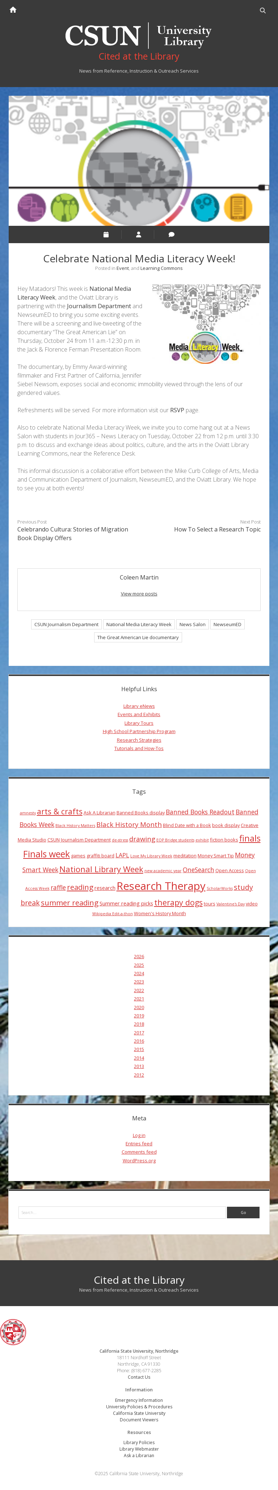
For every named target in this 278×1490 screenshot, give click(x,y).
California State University (139, 1413)
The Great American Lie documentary (138, 637)
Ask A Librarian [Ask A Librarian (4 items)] (99, 812)
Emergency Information (139, 1400)
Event (123, 268)
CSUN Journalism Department (66, 624)
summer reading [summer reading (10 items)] (69, 902)
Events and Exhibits (139, 714)
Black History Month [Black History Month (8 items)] (129, 824)
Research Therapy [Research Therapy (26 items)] (161, 886)
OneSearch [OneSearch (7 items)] (198, 869)
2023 (139, 981)
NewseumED (227, 624)
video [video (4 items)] (252, 903)
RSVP (177, 410)
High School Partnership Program (139, 731)
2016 (139, 1041)
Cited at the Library (139, 1280)
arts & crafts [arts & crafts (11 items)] (60, 811)
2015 (139, 1049)
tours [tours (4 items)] (209, 903)
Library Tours (139, 723)
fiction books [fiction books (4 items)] (224, 839)
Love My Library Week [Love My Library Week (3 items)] (151, 855)
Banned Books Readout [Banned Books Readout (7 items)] (200, 812)
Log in (139, 1135)
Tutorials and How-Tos (139, 748)
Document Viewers (139, 1420)
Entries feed (139, 1143)
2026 (139, 956)
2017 (139, 1032)
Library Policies (139, 1442)
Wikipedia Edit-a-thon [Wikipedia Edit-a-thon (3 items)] (112, 913)
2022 (139, 990)
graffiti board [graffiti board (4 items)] (100, 855)
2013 (139, 1066)
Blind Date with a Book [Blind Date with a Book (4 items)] (187, 825)
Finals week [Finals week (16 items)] (46, 854)
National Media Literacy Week (139, 624)
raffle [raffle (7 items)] (58, 887)
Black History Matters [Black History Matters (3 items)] (75, 825)
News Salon (193, 624)
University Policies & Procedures (139, 1407)
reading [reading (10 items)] (80, 887)
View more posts (139, 593)
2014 (139, 1058)
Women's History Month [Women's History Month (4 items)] (160, 913)
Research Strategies (139, 740)
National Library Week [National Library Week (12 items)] (101, 869)
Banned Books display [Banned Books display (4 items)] (141, 812)
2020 (139, 1007)
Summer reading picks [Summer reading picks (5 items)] (126, 903)
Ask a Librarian (139, 1455)
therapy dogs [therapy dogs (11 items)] (178, 902)
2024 (139, 973)
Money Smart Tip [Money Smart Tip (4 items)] (216, 855)
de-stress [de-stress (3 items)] (120, 840)
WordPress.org (139, 1160)
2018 (139, 1024)
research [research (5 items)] (104, 887)
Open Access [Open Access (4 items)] (229, 870)
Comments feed (139, 1152)
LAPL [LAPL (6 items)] (122, 855)
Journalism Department (99, 306)
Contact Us (139, 1377)
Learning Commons (161, 268)
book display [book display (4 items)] (226, 825)
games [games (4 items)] (78, 855)
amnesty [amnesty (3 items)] (28, 812)
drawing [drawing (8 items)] (142, 838)
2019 (139, 1015)
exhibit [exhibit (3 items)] (202, 840)
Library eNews (139, 706)
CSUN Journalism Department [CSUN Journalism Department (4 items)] (79, 839)
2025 (139, 965)
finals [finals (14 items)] (250, 838)
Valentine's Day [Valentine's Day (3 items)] (230, 904)
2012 (139, 1075)
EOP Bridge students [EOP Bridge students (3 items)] (175, 840)
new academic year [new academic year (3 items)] (163, 870)
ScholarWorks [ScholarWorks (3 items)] (220, 888)
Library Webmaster (139, 1449)
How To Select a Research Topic (217, 529)
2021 (139, 998)
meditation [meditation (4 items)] (185, 855)
